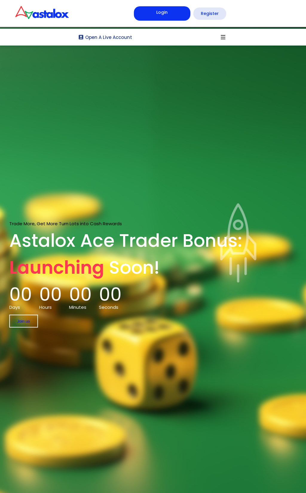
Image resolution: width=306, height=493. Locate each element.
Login (162, 12)
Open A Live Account (105, 37)
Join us (23, 321)
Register (210, 13)
